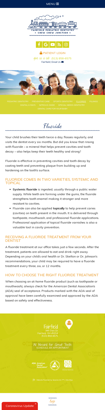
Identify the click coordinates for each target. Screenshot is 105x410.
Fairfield (46, 61)
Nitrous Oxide (47, 105)
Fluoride (81, 101)
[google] (45, 44)
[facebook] (39, 44)
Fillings (93, 101)
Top (52, 401)
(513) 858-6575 (61, 58)
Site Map (69, 380)
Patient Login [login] (52, 53)
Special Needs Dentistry (71, 105)
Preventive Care (41, 101)
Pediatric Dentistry (17, 101)
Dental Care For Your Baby (52, 109)
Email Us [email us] (58, 61)
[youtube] (52, 44)
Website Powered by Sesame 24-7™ (48, 380)
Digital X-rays (28, 105)
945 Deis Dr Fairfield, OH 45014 (43, 329)
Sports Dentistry (63, 101)
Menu (52, 4)
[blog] (59, 44)
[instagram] (66, 44)
